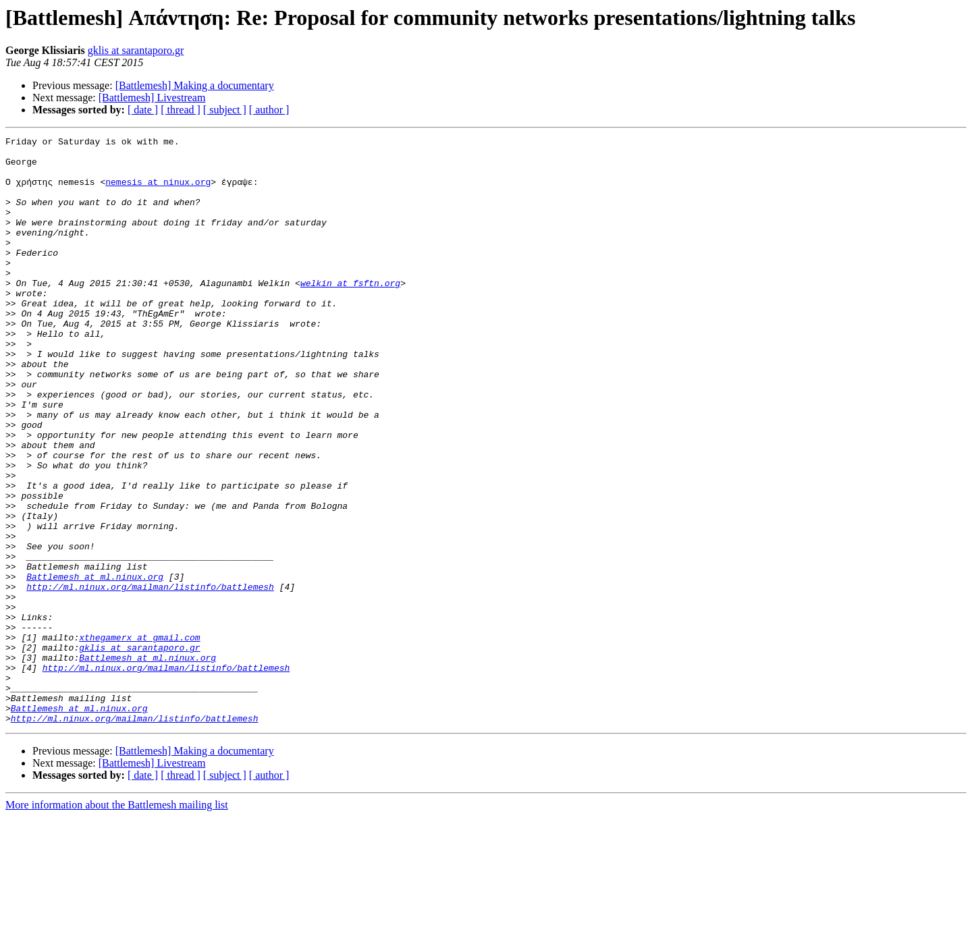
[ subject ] (224, 109)
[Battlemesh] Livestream (152, 97)
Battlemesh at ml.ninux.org (94, 665)
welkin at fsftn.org (350, 313)
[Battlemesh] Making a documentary (194, 85)
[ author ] (269, 109)
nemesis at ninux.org (158, 192)
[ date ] (143, 109)
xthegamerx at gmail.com (139, 738)
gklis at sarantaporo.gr (136, 50)
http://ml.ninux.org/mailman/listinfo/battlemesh (150, 677)
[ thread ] (180, 109)
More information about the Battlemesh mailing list (116, 922)
